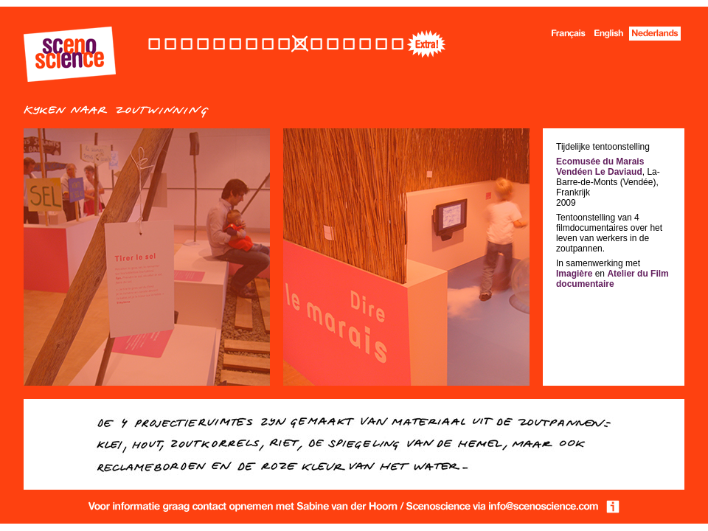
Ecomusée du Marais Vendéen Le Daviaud (600, 166)
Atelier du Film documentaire (612, 278)
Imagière (574, 273)
